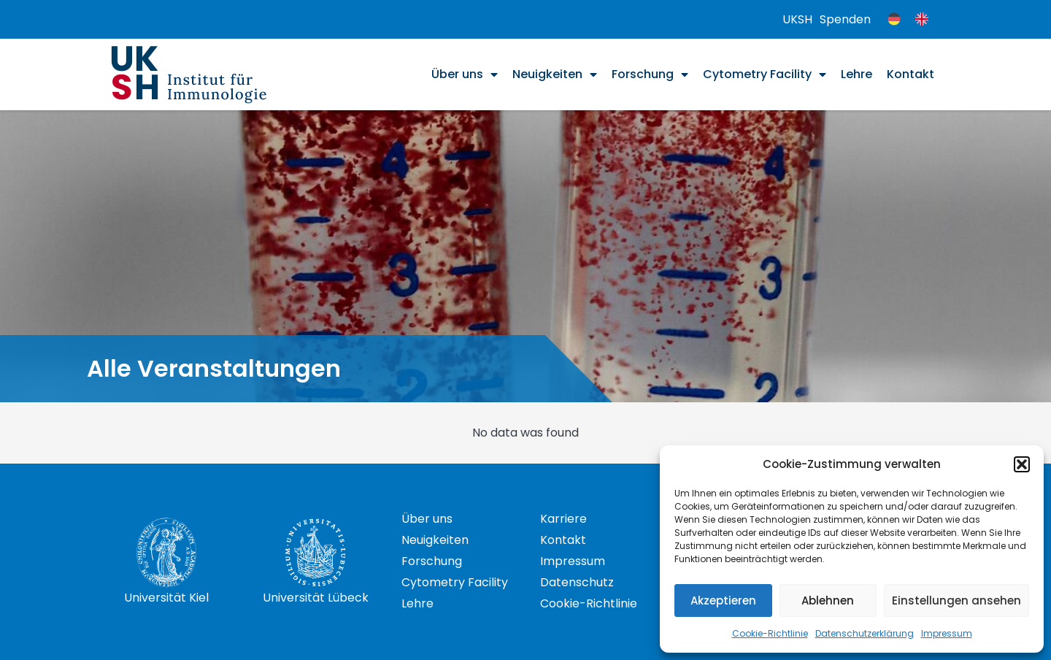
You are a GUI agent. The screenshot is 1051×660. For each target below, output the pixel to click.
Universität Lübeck (316, 597)
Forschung (650, 74)
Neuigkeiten (554, 74)
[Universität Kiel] (166, 552)
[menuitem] (894, 19)
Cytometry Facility (764, 74)
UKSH (797, 19)
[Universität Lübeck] (315, 552)
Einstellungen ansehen (956, 600)
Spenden (845, 19)
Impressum (946, 633)
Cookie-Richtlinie (770, 633)
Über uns (464, 74)
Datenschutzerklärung (864, 633)
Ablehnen (827, 600)
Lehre (856, 74)
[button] (1022, 464)
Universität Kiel (166, 597)
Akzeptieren (723, 600)
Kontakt (910, 74)
